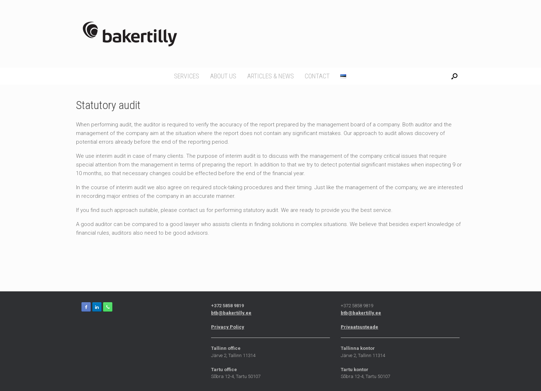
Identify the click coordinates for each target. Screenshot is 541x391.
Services (186, 76)
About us (223, 76)
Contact (317, 76)
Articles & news (270, 76)
